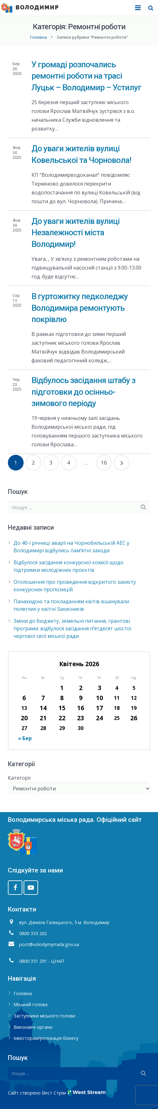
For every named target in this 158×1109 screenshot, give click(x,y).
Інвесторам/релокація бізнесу (46, 1038)
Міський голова (31, 1004)
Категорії (19, 777)
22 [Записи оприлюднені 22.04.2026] (62, 718)
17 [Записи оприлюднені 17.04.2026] (99, 708)
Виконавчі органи (33, 1027)
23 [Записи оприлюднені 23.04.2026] (80, 718)
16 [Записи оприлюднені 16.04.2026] (80, 708)
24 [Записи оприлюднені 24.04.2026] (99, 718)
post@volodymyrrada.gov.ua (49, 944)
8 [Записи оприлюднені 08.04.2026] (62, 698)
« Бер (25, 738)
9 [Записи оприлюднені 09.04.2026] (80, 698)
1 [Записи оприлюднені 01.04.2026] (62, 687)
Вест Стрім (54, 1093)
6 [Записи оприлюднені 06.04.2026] (24, 698)
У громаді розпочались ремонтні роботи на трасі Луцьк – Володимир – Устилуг (86, 76)
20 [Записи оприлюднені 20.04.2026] (24, 718)
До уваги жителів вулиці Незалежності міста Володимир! (75, 232)
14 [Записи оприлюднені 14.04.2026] (43, 708)
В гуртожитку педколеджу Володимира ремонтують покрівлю (79, 308)
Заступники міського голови (44, 1016)
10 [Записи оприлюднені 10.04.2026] (99, 698)
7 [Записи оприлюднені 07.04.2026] (43, 698)
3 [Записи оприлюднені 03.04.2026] (99, 687)
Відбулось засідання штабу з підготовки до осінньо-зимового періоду (83, 392)
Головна (38, 37)
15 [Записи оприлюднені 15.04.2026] (62, 708)
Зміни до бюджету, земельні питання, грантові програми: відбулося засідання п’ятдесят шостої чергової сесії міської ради (72, 628)
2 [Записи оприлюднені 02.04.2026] (80, 687)
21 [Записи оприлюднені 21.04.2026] (43, 718)
